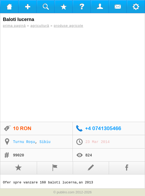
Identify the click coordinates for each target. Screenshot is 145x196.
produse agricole (68, 26)
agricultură (39, 26)
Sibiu (44, 142)
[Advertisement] (72, 75)
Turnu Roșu (24, 142)
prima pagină (14, 26)
